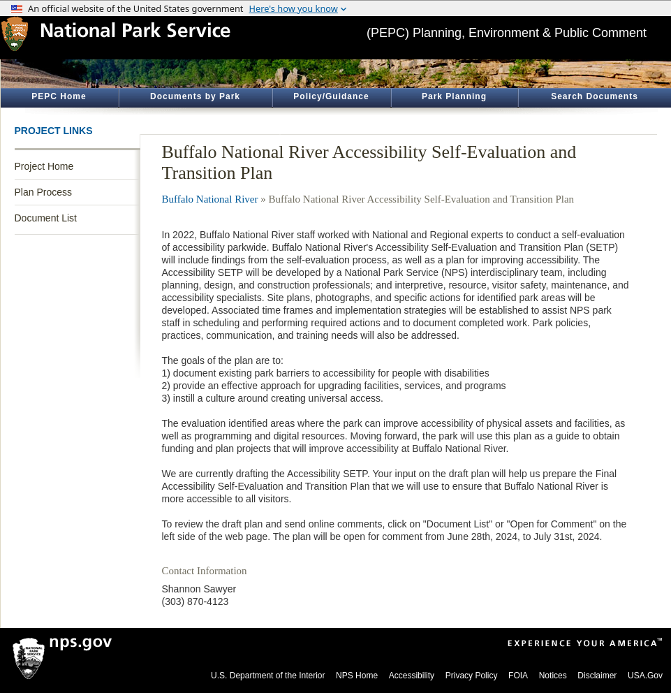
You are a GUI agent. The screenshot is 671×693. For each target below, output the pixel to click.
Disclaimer (597, 675)
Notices (553, 675)
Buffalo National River (210, 199)
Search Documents (594, 96)
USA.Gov (645, 675)
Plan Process (43, 192)
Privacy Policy (471, 675)
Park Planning (454, 96)
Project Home (44, 166)
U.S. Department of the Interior (268, 675)
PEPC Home (58, 96)
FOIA (518, 675)
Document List (46, 218)
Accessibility (411, 675)
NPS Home (357, 675)
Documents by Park (195, 96)
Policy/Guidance (331, 96)
